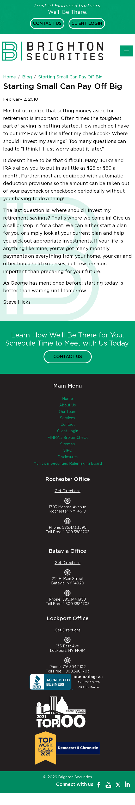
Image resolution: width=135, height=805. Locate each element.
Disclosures (68, 457)
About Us (67, 405)
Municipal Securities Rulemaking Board (67, 463)
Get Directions (68, 491)
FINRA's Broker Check (67, 438)
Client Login (86, 23)
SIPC (67, 450)
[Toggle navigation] (126, 50)
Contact (67, 425)
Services (67, 418)
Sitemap (67, 444)
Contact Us (47, 23)
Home (67, 399)
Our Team (67, 412)
